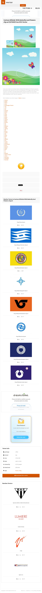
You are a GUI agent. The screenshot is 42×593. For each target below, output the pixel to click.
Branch (5, 131)
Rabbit (5, 127)
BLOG (37, 8)
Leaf (5, 107)
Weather (6, 139)
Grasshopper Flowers (8, 105)
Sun (5, 109)
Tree (5, 106)
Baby (20, 470)
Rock (5, 149)
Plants (5, 118)
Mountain (6, 159)
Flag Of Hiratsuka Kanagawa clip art (21, 359)
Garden (6, 132)
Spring (5, 117)
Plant (5, 113)
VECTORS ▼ (27, 8)
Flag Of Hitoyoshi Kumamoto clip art (21, 313)
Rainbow (6, 126)
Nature (20, 98)
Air (5, 150)
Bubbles (6, 122)
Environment (7, 144)
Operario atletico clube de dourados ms (21, 502)
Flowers (6, 100)
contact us (28, 590)
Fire (5, 123)
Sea (5, 124)
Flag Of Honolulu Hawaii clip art (21, 267)
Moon (5, 136)
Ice (5, 152)
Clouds (5, 111)
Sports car (21, 574)
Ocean (5, 148)
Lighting (6, 128)
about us (23, 590)
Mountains (6, 157)
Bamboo (6, 153)
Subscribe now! (21, 437)
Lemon (5, 155)
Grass (5, 114)
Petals (5, 135)
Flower (5, 101)
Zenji (21, 550)
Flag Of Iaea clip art (21, 222)
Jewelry (6, 142)
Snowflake (6, 158)
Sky (5, 130)
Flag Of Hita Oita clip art (21, 336)
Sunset (5, 141)
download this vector (21, 475)
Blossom (6, 146)
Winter (5, 120)
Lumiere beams (21, 526)
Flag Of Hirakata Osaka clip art (21, 382)
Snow (5, 104)
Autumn (6, 119)
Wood (5, 115)
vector (9, 2)
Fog (5, 137)
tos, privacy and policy (36, 590)
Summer (6, 110)
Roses (5, 145)
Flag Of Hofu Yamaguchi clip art (21, 290)
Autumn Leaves (7, 154)
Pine (5, 140)
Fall (5, 133)
